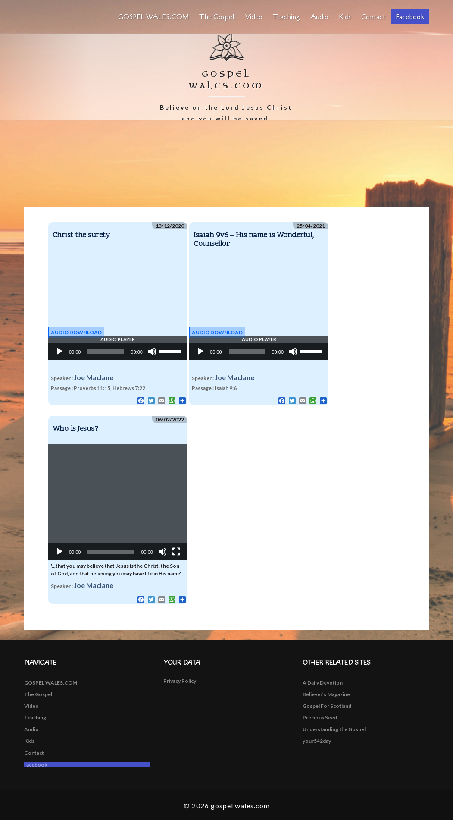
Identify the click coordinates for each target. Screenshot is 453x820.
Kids (345, 17)
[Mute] (152, 351)
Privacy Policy (179, 681)
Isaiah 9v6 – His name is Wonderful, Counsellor (254, 239)
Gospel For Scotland (327, 706)
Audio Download (76, 332)
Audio (319, 17)
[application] (117, 351)
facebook (410, 17)
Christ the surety (81, 235)
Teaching (286, 17)
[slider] (105, 351)
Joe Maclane (93, 377)
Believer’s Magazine (326, 694)
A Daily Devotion (323, 682)
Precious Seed (320, 717)
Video (253, 17)
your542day (317, 741)
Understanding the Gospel (334, 729)
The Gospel (217, 17)
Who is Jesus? (75, 429)
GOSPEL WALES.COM (153, 17)
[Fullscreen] (176, 551)
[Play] (59, 351)
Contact (373, 17)
